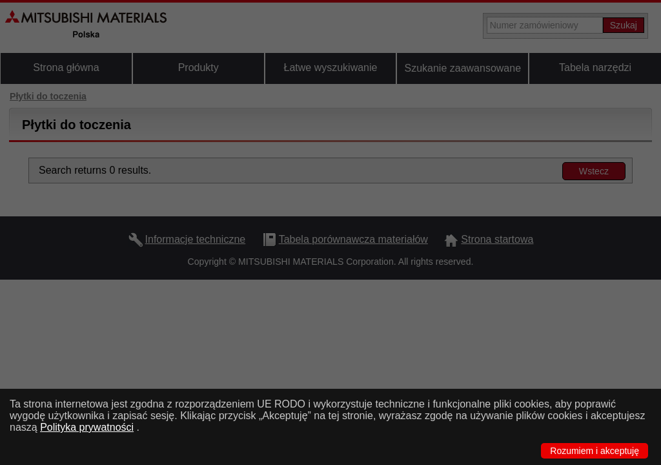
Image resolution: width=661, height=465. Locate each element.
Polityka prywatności (87, 427)
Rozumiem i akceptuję (594, 451)
